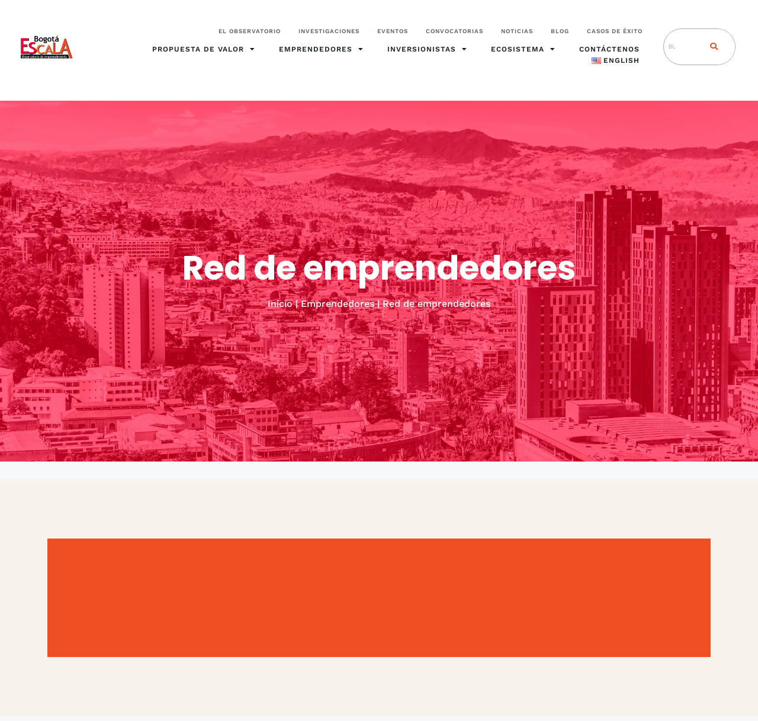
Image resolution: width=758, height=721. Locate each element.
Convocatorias (454, 31)
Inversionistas (427, 49)
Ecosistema (523, 49)
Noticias (517, 31)
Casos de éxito (615, 31)
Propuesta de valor (203, 49)
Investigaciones (328, 31)
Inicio (280, 303)
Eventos (392, 31)
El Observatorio (250, 31)
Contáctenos (609, 49)
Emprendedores (321, 49)
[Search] (711, 47)
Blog (560, 31)
